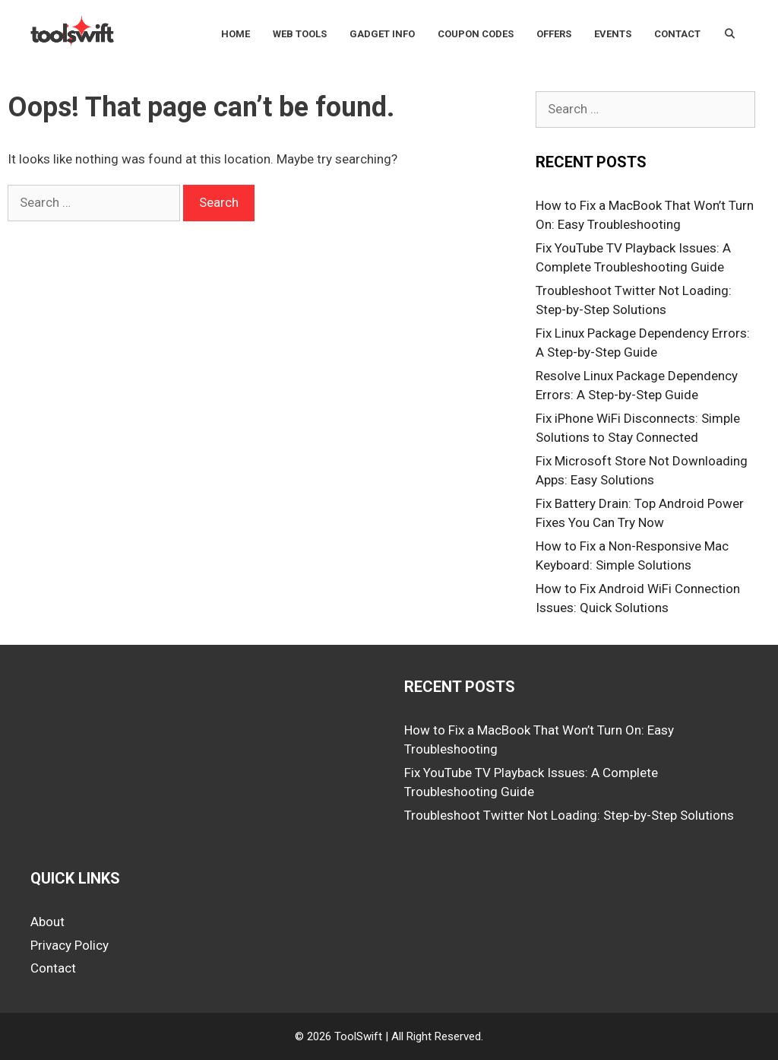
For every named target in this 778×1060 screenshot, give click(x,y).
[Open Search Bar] (730, 34)
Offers (553, 34)
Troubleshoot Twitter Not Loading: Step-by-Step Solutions (569, 815)
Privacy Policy (69, 945)
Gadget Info (382, 34)
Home (235, 34)
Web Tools (300, 34)
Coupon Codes (476, 34)
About (47, 921)
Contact (677, 34)
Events (612, 34)
